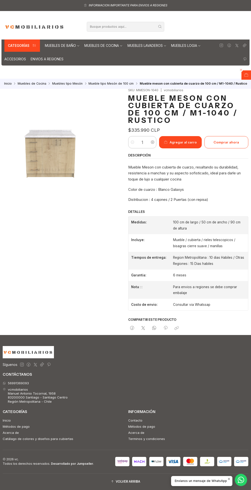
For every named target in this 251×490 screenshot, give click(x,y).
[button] (125, 482)
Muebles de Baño (62, 46)
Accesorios (15, 59)
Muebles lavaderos (146, 46)
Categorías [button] (22, 45)
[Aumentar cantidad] (152, 142)
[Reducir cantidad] (132, 142)
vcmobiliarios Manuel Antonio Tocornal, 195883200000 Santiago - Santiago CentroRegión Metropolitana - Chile (35, 395)
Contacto (135, 420)
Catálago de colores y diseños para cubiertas (38, 439)
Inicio (8, 83)
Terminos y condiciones (146, 439)
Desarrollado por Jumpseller (72, 463)
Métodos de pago (16, 426)
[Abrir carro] (246, 75)
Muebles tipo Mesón (67, 83)
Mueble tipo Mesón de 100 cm (111, 83)
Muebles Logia (186, 46)
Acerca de (11, 433)
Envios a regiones (47, 59)
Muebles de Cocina (103, 46)
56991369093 (16, 383)
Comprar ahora (226, 142)
